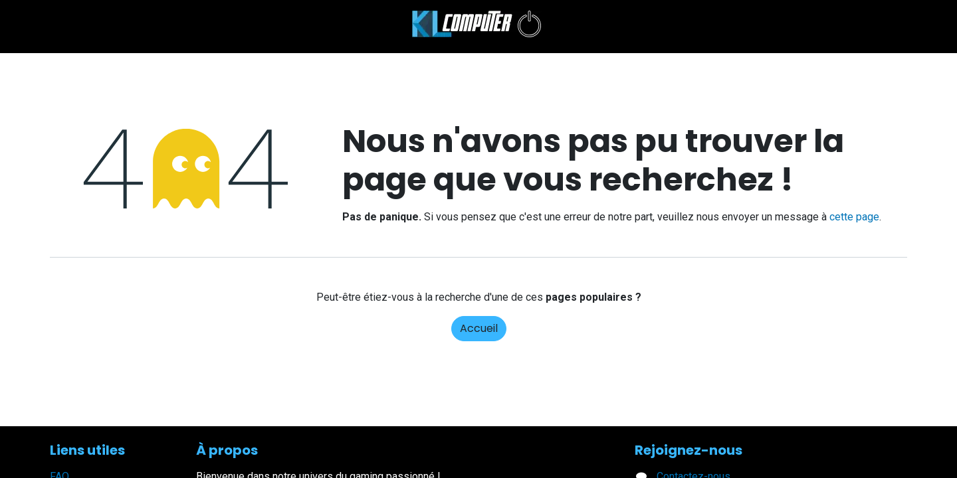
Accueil (479, 328)
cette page (854, 216)
